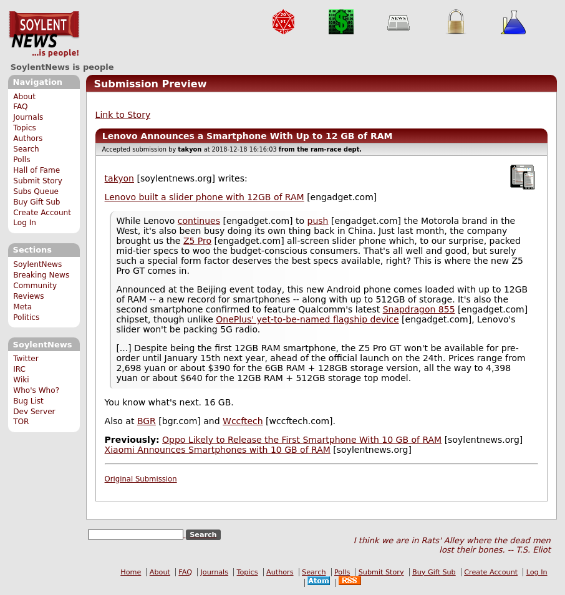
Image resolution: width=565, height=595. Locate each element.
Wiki (21, 379)
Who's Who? (36, 390)
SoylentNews (44, 34)
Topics (24, 127)
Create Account (42, 212)
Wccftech (243, 421)
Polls (21, 159)
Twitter (25, 358)
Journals (28, 117)
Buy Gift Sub (36, 202)
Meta (22, 306)
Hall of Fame (36, 170)
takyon (119, 178)
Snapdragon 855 (419, 309)
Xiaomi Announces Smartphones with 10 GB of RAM (218, 450)
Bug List (28, 401)
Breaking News (41, 275)
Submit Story (37, 181)
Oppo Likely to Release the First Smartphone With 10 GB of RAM (302, 440)
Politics (26, 317)
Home (130, 572)
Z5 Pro (197, 241)
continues (199, 221)
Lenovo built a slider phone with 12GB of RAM (204, 197)
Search (26, 149)
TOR (21, 421)
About (24, 96)
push (318, 221)
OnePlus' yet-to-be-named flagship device (307, 319)
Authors (27, 138)
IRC (19, 369)
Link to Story (123, 115)
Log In (24, 222)
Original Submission (141, 479)
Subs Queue (36, 191)
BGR (146, 421)
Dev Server (34, 411)
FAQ (20, 106)
